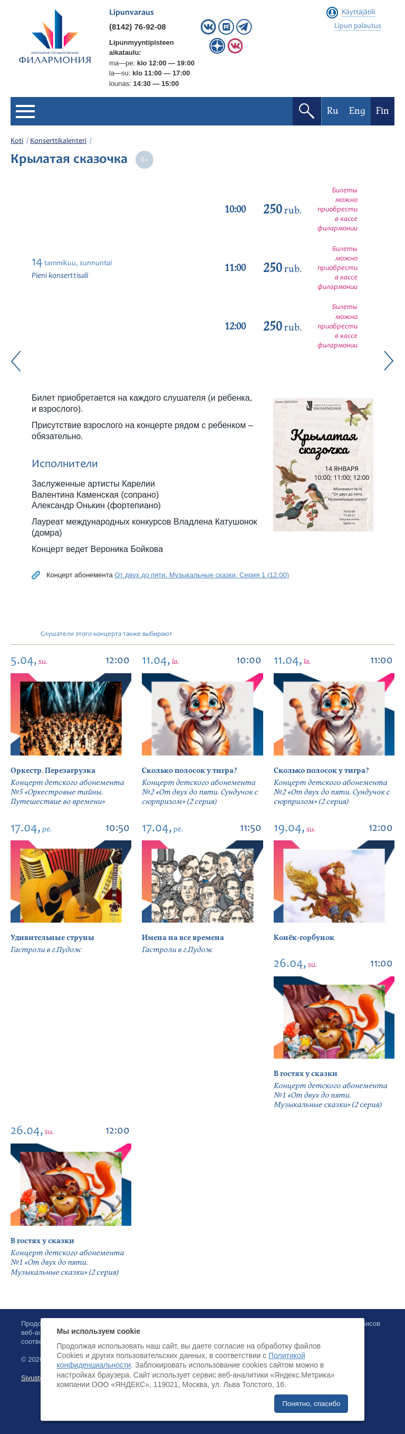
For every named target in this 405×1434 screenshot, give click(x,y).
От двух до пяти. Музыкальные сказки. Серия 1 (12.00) (201, 575)
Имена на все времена (183, 938)
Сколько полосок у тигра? (189, 771)
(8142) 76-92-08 (137, 26)
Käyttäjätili (358, 12)
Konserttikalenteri (58, 141)
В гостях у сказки (306, 1074)
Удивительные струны (52, 938)
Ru (333, 111)
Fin (382, 111)
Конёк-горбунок (304, 938)
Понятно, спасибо (311, 1404)
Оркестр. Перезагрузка (53, 771)
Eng (357, 111)
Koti (17, 141)
